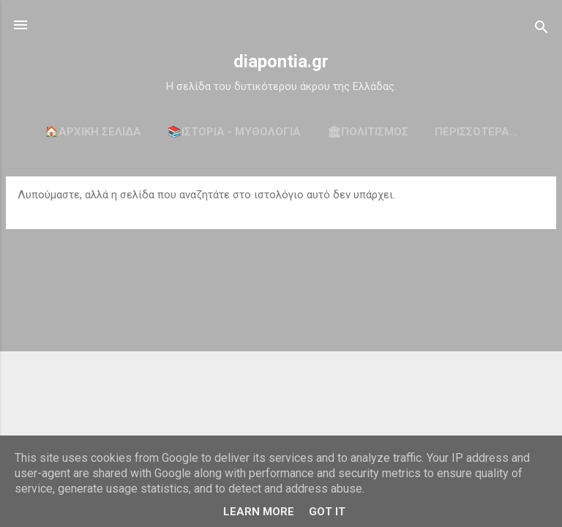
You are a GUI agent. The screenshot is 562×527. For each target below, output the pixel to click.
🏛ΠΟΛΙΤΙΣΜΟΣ (367, 131)
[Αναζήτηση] (541, 29)
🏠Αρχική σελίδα (93, 131)
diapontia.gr (281, 61)
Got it (327, 511)
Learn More (258, 511)
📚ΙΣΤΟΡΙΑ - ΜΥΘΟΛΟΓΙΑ (234, 131)
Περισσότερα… (476, 131)
